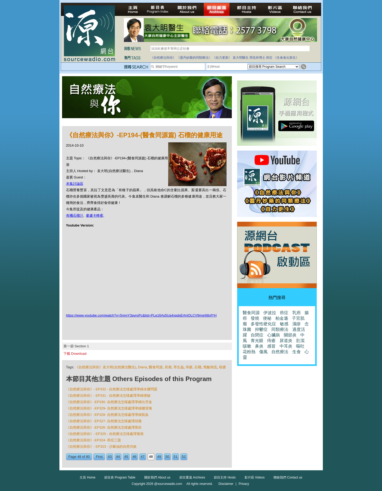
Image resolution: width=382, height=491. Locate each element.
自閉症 (257, 335)
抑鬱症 (261, 329)
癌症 (269, 57)
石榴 (197, 367)
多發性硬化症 (263, 324)
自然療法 (279, 351)
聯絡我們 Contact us (288, 477)
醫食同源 (156, 367)
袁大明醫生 (241, 57)
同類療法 (279, 329)
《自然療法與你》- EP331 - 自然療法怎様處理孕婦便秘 (108, 396)
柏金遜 (281, 318)
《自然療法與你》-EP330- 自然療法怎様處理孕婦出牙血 (109, 402)
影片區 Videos (255, 477)
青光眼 (257, 340)
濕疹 (296, 324)
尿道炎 (286, 340)
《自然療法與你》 (163, 57)
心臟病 (273, 335)
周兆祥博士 (257, 57)
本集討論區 (74, 184)
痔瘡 (189, 367)
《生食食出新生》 (286, 57)
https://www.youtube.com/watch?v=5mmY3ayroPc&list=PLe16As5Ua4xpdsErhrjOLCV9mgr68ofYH (141, 315)
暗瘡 (222, 367)
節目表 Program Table (119, 477)
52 (184, 457)
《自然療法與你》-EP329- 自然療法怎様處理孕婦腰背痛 (109, 408)
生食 (296, 351)
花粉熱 (249, 351)
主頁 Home (87, 477)
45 (126, 457)
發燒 (255, 318)
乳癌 (296, 312)
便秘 (267, 318)
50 (167, 457)
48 (151, 457)
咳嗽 (247, 346)
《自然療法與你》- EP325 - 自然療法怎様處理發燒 (105, 434)
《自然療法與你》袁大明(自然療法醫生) (105, 367)
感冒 (271, 346)
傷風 (263, 351)
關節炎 (290, 335)
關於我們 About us (157, 477)
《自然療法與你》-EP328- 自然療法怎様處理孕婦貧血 (107, 415)
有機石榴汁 (74, 215)
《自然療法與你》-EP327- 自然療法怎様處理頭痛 (104, 421)
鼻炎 (259, 346)
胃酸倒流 (210, 367)
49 (159, 457)
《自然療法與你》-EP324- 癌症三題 (93, 440)
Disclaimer (226, 484)
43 (110, 457)
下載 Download (74, 354)
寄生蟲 (178, 367)
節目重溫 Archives (192, 477)
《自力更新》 (222, 57)
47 (143, 457)
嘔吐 (300, 346)
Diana (142, 367)
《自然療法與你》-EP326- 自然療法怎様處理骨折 (104, 427)
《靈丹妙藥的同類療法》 (194, 57)
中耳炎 (286, 346)
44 (118, 457)
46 (134, 457)
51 (175, 457)
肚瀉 (300, 340)
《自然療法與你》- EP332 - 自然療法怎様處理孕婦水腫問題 (112, 389)
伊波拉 (269, 312)
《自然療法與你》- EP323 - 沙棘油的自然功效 (101, 447)
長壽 (168, 367)
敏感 (284, 324)
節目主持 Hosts (225, 477)
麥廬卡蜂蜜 (94, 215)
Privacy (243, 484)
